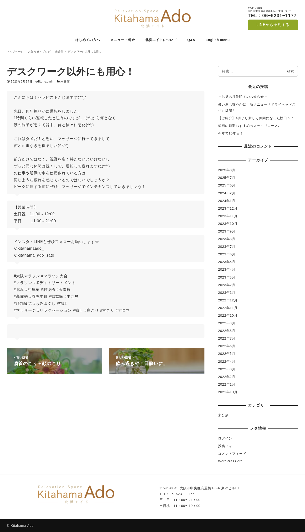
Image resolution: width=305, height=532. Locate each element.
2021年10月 (227, 392)
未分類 (65, 81)
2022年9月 (226, 323)
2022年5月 (226, 354)
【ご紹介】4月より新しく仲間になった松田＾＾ (256, 118)
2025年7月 (226, 178)
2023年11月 (227, 216)
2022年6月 (226, 346)
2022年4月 (226, 361)
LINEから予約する (273, 25)
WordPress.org (230, 461)
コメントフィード (232, 453)
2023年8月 (226, 239)
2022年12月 (227, 300)
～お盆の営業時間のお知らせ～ (242, 96)
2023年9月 (226, 231)
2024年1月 (226, 201)
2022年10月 (227, 315)
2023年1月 (226, 292)
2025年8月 (226, 170)
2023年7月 (226, 246)
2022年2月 (226, 377)
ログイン (225, 438)
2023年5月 (226, 262)
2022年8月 (226, 331)
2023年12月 (227, 208)
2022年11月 (227, 308)
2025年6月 (226, 185)
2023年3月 (226, 277)
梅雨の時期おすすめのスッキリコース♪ (249, 126)
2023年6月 (226, 254)
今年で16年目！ (230, 133)
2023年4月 (226, 269)
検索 (290, 71)
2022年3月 (226, 369)
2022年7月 (226, 338)
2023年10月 (227, 224)
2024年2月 (226, 193)
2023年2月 (226, 285)
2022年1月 (226, 384)
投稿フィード (228, 446)
